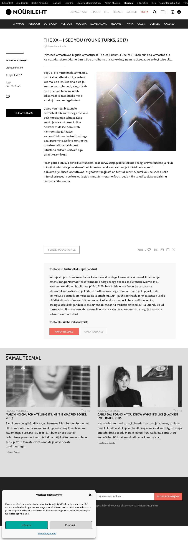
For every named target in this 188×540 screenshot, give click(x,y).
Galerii (141, 23)
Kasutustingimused (47, 533)
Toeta (144, 12)
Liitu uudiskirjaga (168, 496)
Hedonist (117, 23)
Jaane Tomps (13, 452)
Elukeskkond (98, 23)
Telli (106, 12)
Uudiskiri (131, 12)
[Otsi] (155, 12)
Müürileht (18, 67)
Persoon (34, 23)
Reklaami (118, 12)
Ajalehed (169, 23)
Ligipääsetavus (78, 12)
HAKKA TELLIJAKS (23, 112)
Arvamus (18, 23)
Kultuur (66, 23)
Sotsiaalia (50, 23)
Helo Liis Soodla (13, 86)
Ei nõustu (71, 525)
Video (9, 67)
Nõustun (27, 525)
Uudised (155, 23)
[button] (90, 495)
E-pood (95, 12)
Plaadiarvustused (17, 60)
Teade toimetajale (62, 249)
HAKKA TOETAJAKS (93, 331)
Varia (130, 23)
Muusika (81, 23)
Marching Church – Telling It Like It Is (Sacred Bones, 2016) (46, 416)
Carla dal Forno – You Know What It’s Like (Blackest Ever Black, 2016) (138, 416)
